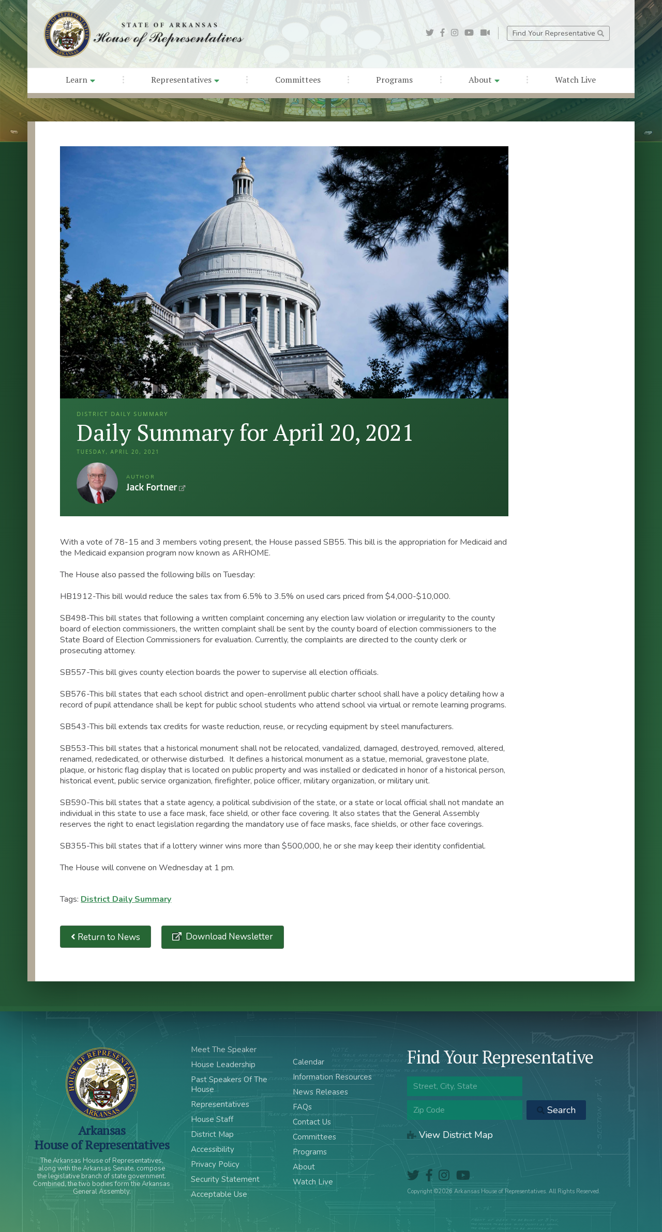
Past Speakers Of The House (229, 1084)
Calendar (308, 1062)
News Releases (320, 1092)
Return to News (105, 937)
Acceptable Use (219, 1194)
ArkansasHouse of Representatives (101, 1137)
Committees (298, 79)
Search (556, 1110)
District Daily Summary (126, 899)
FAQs (302, 1107)
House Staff (212, 1119)
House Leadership (223, 1064)
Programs (394, 79)
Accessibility (212, 1149)
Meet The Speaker (224, 1049)
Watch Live (575, 79)
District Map (212, 1134)
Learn (80, 79)
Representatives (185, 79)
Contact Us (312, 1122)
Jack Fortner (97, 483)
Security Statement (225, 1179)
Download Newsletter (228, 937)
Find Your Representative (558, 33)
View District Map (450, 1135)
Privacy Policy (215, 1164)
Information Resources (332, 1077)
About (484, 79)
